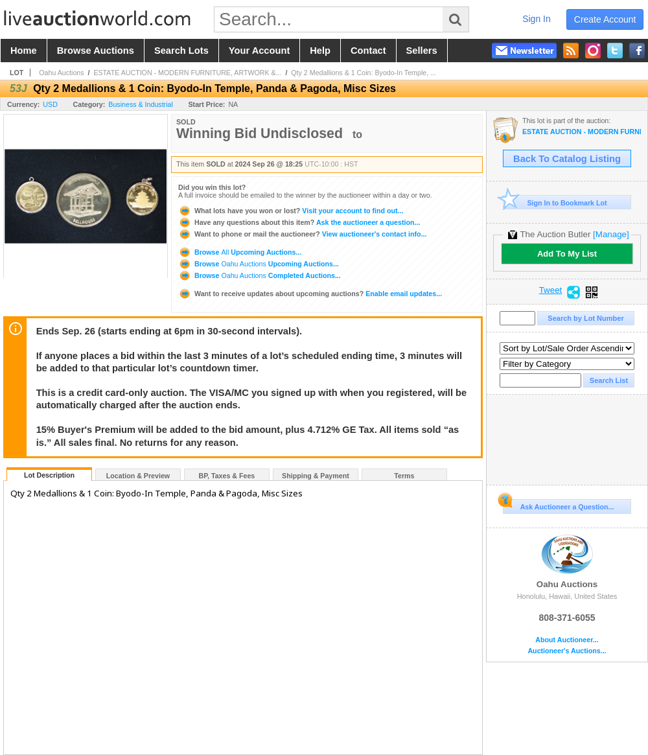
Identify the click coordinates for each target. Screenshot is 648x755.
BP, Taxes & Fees (227, 476)
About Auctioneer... (566, 640)
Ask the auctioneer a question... (299, 222)
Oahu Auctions (61, 72)
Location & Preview (138, 476)
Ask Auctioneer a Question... (558, 505)
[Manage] (610, 234)
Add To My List (567, 254)
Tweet (550, 290)
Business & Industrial (140, 104)
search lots (181, 50)
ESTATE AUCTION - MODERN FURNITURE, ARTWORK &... (187, 72)
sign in (536, 19)
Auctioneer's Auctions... (566, 651)
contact (368, 50)
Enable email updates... (310, 293)
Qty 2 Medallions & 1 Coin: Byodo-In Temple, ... (363, 72)
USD (50, 104)
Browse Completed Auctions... (259, 275)
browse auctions (95, 50)
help (320, 50)
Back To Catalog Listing (567, 159)
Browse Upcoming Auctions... (239, 252)
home (23, 50)
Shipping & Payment (315, 476)
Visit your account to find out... (290, 211)
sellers (421, 50)
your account (259, 50)
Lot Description (49, 475)
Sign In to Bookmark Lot (555, 202)
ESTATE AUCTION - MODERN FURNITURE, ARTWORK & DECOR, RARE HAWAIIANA (581, 131)
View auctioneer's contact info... (302, 234)
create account (605, 19)
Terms (404, 476)
